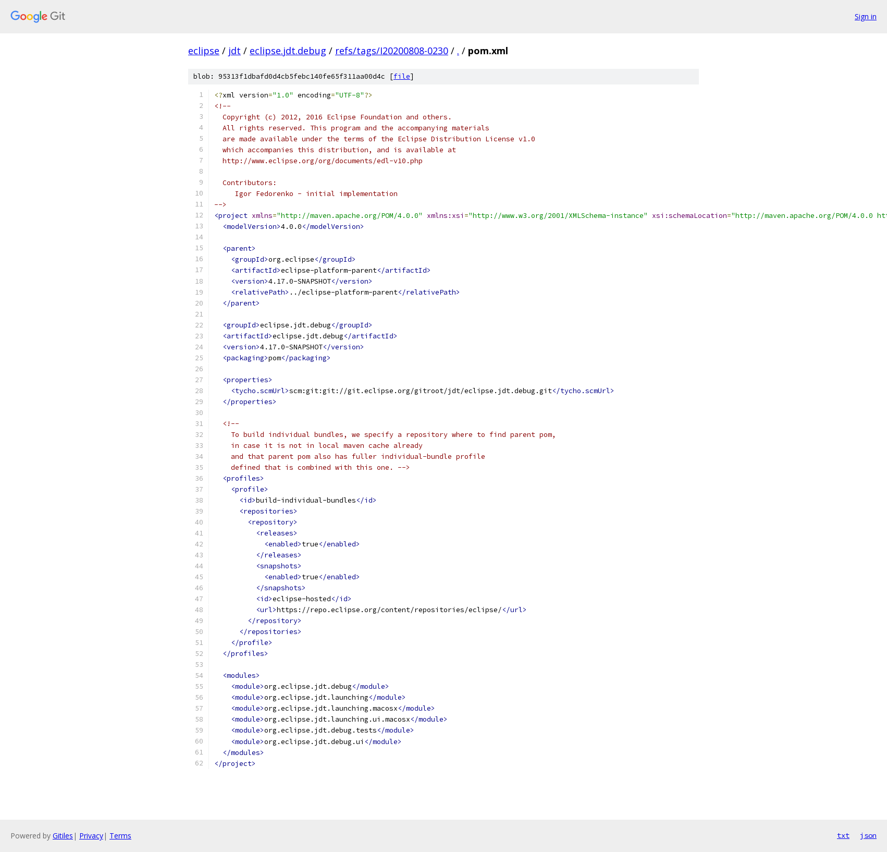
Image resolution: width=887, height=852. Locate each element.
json (868, 835)
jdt (234, 50)
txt (843, 835)
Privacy (91, 836)
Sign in (866, 16)
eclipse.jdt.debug (288, 50)
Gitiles (63, 836)
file (401, 76)
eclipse (203, 50)
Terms (120, 836)
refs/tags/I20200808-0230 (391, 50)
